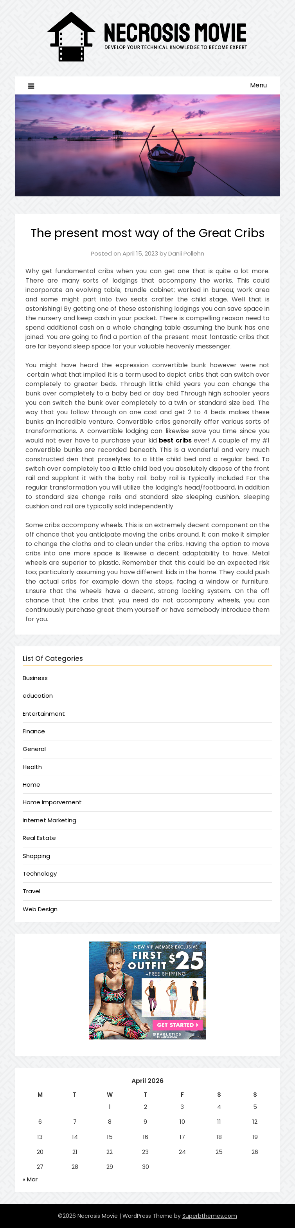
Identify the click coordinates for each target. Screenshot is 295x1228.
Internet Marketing (49, 820)
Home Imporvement (52, 802)
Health (32, 767)
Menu (258, 85)
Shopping (36, 856)
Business (35, 678)
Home (31, 784)
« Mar (30, 1179)
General (34, 749)
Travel (31, 891)
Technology (40, 873)
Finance (34, 731)
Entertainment (44, 713)
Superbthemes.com (209, 1216)
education (38, 695)
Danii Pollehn (186, 253)
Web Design (40, 909)
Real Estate (39, 838)
